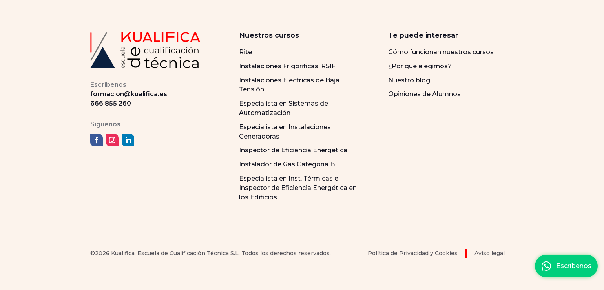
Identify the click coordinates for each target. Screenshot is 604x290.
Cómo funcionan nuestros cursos (441, 52)
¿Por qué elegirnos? (420, 66)
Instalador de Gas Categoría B (287, 164)
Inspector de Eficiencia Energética (293, 150)
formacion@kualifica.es (128, 94)
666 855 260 (110, 103)
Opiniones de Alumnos (424, 94)
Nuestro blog (409, 80)
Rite (245, 52)
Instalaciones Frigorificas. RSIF (287, 66)
